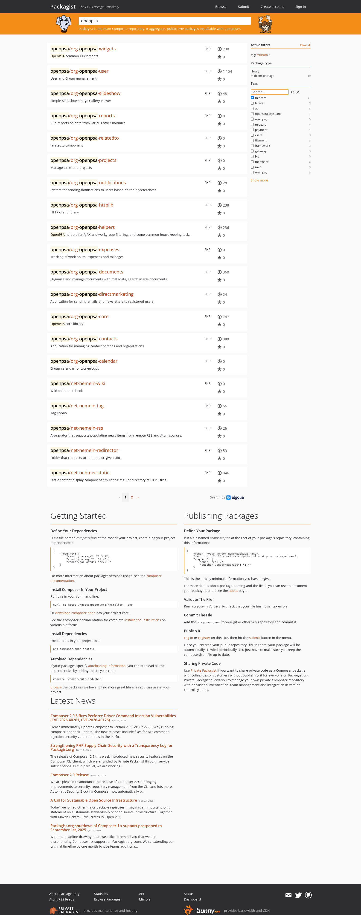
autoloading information (107, 666)
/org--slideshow (85, 93)
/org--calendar (83, 361)
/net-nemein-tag (77, 406)
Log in (188, 638)
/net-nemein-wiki (77, 383)
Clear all (305, 45)
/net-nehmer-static (79, 472)
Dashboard (192, 899)
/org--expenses (84, 249)
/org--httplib (81, 205)
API (141, 894)
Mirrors (145, 899)
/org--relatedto (84, 138)
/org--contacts (84, 339)
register (204, 638)
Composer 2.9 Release (69, 774)
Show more (259, 180)
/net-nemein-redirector (84, 450)
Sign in (300, 6)
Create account (272, 6)
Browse (221, 6)
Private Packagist (203, 670)
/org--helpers (82, 227)
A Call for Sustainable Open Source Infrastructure (93, 800)
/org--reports (82, 115)
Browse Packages (107, 899)
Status (189, 894)
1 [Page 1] (125, 497)
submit (254, 638)
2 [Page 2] (132, 497)
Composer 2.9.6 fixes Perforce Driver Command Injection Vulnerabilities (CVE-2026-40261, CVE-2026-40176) (113, 717)
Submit (243, 6)
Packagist (63, 6)
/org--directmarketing (92, 294)
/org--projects (83, 160)
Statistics (101, 894)
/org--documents (86, 272)
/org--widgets (83, 49)
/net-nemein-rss (76, 428)
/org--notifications (88, 182)
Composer (120, 28)
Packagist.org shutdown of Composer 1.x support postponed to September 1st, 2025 (106, 827)
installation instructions (142, 620)
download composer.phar (75, 613)
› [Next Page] (138, 497)
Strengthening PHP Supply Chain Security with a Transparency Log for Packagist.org (111, 747)
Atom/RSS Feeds (61, 899)
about (233, 590)
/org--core (79, 316)
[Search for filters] (270, 92)
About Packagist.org (64, 894)
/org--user (79, 71)
